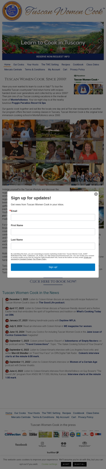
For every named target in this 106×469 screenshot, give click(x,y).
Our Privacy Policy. (40, 259)
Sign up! (53, 267)
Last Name (17, 240)
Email (14, 211)
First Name (17, 225)
